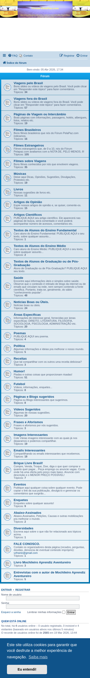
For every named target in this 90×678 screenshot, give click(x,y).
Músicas (20, 173)
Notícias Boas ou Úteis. (31, 302)
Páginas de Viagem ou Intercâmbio (40, 114)
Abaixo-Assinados (27, 512)
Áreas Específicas (27, 314)
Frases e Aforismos (28, 422)
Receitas (20, 358)
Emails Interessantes (29, 450)
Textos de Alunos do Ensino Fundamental (45, 230)
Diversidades (23, 528)
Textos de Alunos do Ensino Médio (40, 246)
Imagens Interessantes (31, 435)
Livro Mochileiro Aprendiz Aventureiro (42, 562)
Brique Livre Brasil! (28, 463)
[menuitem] (13, 55)
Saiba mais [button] (38, 657)
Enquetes (21, 500)
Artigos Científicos (28, 214)
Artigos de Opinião (28, 202)
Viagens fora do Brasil (30, 98)
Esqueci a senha (11, 612)
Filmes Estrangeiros (29, 145)
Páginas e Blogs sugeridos (34, 396)
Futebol (19, 384)
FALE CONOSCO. (27, 544)
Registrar (22, 589)
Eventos (20, 484)
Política (19, 346)
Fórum (45, 76)
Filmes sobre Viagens (30, 161)
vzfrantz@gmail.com (26, 552)
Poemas (20, 333)
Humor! (19, 371)
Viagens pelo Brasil (28, 83)
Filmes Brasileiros (27, 130)
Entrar (6, 589)
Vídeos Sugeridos (27, 409)
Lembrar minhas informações (46, 612)
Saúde (18, 278)
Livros (18, 189)
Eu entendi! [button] (27, 669)
